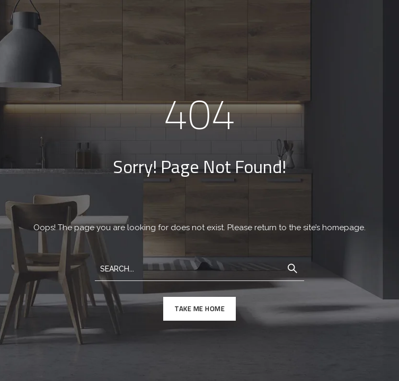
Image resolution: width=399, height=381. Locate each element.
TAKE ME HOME (199, 308)
